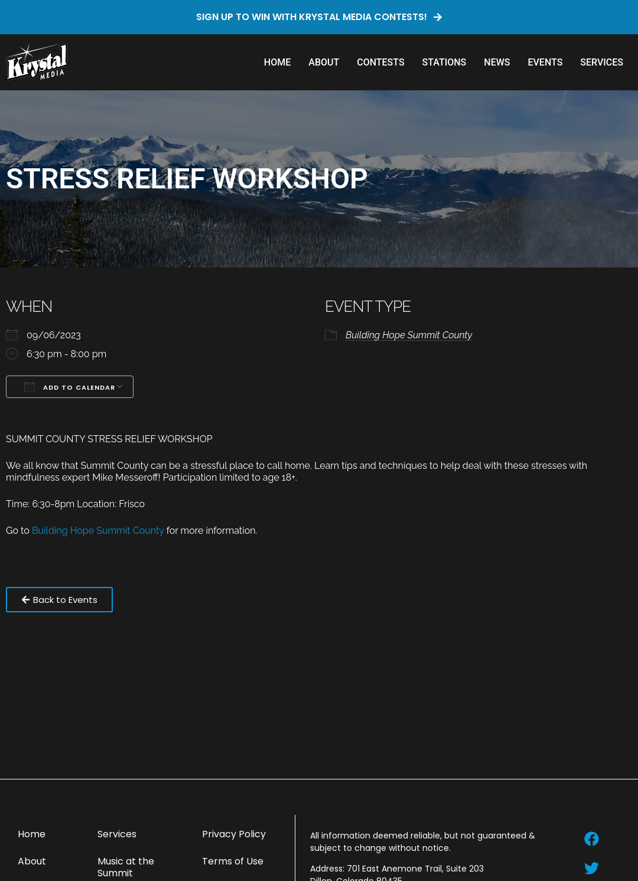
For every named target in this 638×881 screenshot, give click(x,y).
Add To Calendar (69, 386)
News (497, 62)
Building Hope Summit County (409, 335)
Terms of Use (232, 861)
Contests (380, 62)
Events (545, 62)
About (323, 62)
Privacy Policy (234, 834)
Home (277, 62)
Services (601, 62)
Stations (444, 62)
